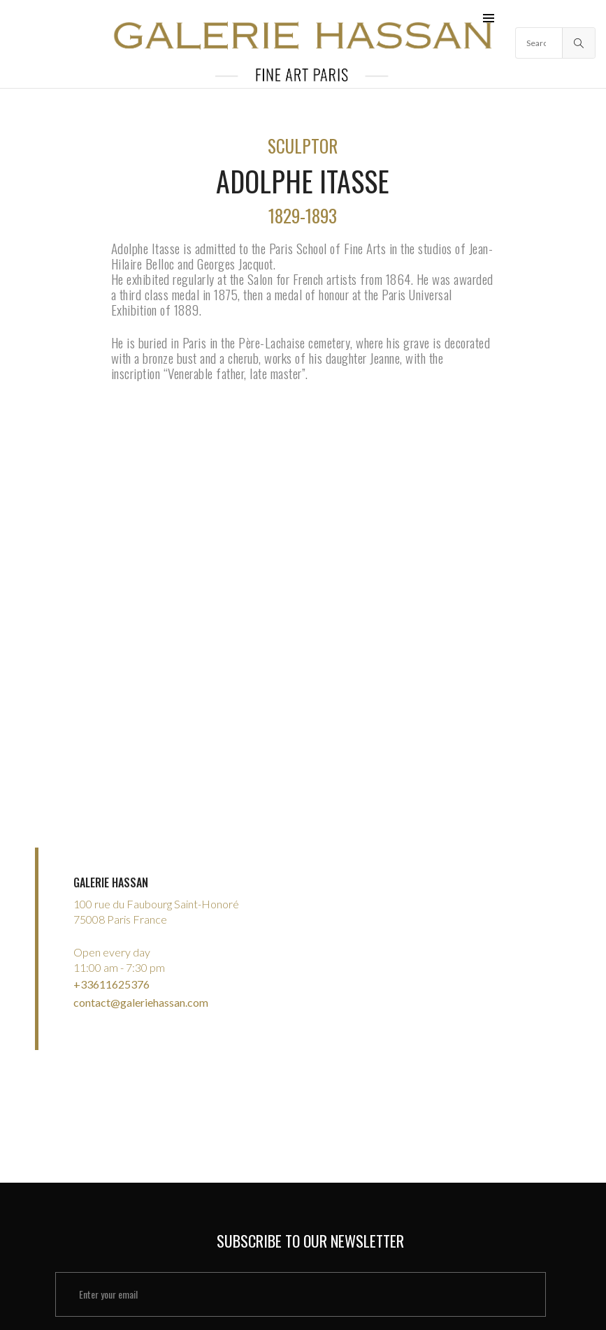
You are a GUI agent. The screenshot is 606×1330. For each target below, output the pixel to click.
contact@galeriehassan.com (140, 990)
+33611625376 (111, 975)
